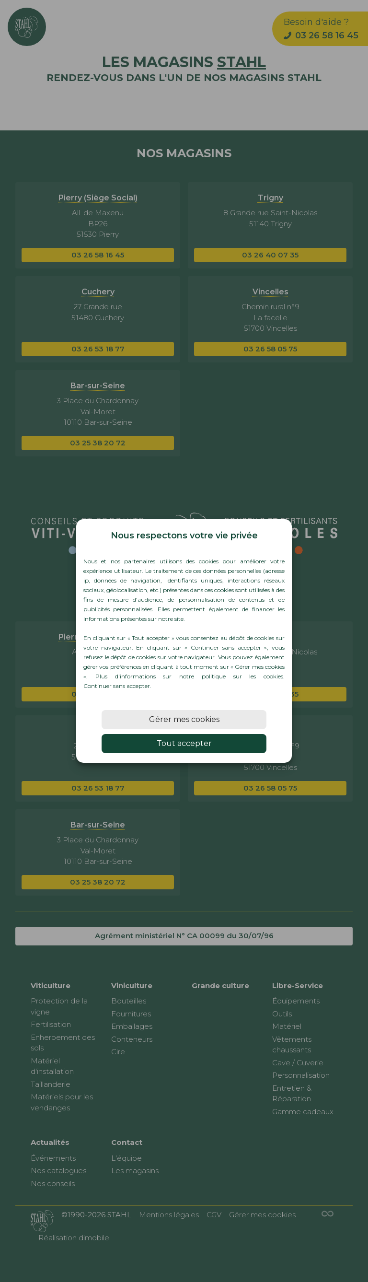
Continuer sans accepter (116, 685)
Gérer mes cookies (184, 719)
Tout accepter (184, 743)
